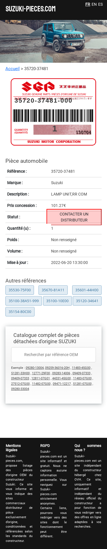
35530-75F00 (20, 289)
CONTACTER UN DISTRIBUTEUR (74, 217)
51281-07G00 (82, 384)
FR (87, 4)
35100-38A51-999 (24, 300)
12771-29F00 (41, 373)
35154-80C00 (20, 311)
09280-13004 (35, 368)
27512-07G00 (20, 384)
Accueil (12, 68)
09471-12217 (62, 384)
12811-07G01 (40, 378)
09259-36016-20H (57, 368)
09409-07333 (81, 373)
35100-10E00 (57, 300)
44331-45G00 (61, 378)
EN (94, 4)
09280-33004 (20, 389)
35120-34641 (87, 300)
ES (100, 4)
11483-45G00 (81, 368)
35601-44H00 (86, 289)
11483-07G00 (82, 378)
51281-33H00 (20, 373)
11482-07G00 (41, 384)
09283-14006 (61, 373)
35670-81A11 (53, 289)
